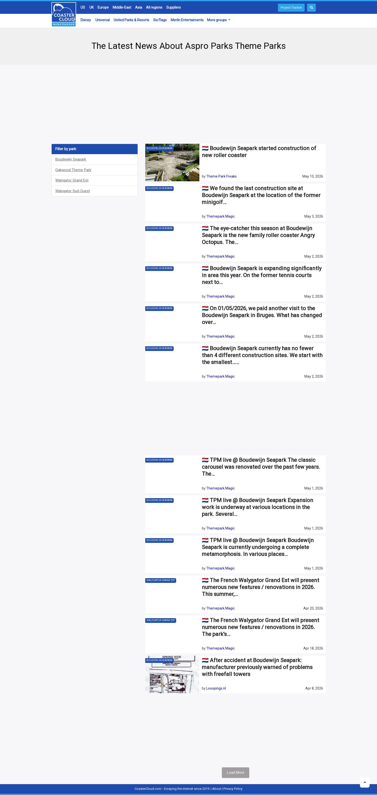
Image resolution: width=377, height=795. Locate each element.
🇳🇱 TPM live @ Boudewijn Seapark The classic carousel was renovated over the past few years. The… (261, 467)
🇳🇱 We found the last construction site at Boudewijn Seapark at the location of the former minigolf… (261, 195)
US (83, 7)
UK (91, 7)
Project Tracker (291, 7)
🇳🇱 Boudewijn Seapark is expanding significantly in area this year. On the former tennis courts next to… (261, 275)
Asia (138, 7)
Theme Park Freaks (221, 176)
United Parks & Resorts (131, 20)
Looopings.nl (216, 688)
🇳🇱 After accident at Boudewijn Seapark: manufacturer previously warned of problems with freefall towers (257, 667)
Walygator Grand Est (71, 180)
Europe (103, 7)
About (216, 789)
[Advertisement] (188, 104)
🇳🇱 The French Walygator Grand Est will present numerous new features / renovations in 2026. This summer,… (260, 587)
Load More (235, 772)
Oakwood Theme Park (73, 170)
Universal (102, 20)
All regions (154, 7)
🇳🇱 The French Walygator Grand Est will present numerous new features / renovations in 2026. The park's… (260, 627)
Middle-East (122, 7)
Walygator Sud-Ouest (72, 191)
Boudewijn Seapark (70, 159)
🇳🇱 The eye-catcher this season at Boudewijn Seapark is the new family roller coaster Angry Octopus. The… (258, 235)
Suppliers (173, 7)
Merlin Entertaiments (187, 20)
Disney (86, 20)
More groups (217, 20)
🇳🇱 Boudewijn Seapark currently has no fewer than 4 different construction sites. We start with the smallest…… (262, 355)
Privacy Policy (232, 789)
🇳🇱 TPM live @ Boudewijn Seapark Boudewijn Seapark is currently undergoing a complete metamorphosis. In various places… (258, 547)
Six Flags (160, 20)
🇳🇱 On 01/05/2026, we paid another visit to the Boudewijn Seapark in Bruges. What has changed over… (262, 315)
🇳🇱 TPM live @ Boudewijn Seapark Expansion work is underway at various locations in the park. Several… (257, 507)
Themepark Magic (220, 216)
